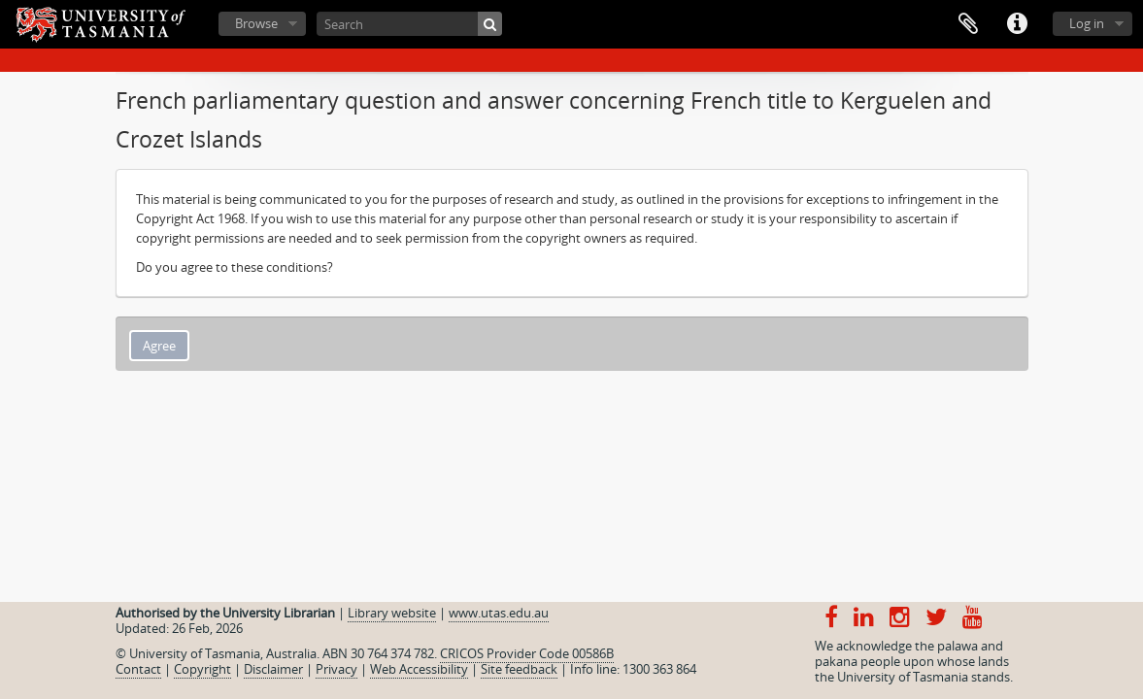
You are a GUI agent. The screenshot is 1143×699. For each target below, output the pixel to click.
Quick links (1016, 24)
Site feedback (519, 669)
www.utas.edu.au (499, 612)
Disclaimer (273, 669)
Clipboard (968, 24)
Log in (1086, 23)
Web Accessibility (419, 669)
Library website (392, 612)
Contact (138, 669)
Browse (256, 23)
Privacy (336, 669)
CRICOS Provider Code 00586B (527, 653)
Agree (159, 345)
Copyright (202, 669)
